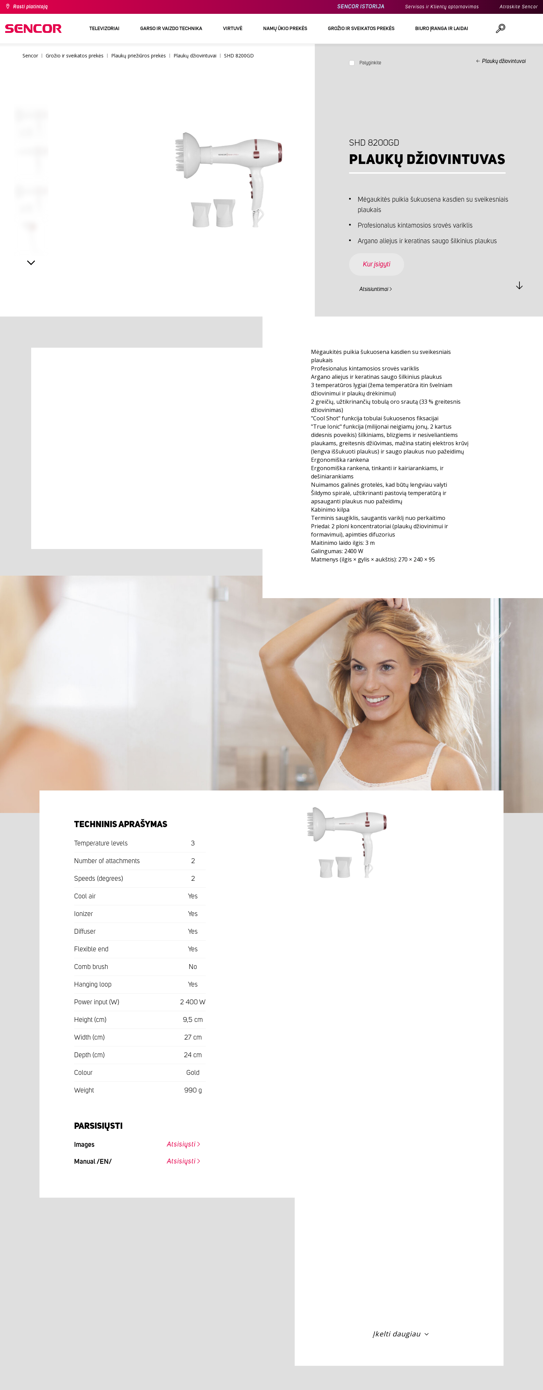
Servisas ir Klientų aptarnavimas (442, 6)
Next (31, 263)
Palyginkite (370, 63)
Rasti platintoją (30, 6)
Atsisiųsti (181, 1144)
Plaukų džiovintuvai (504, 61)
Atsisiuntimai (373, 289)
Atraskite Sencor (519, 6)
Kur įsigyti (376, 264)
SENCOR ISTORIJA (360, 6)
